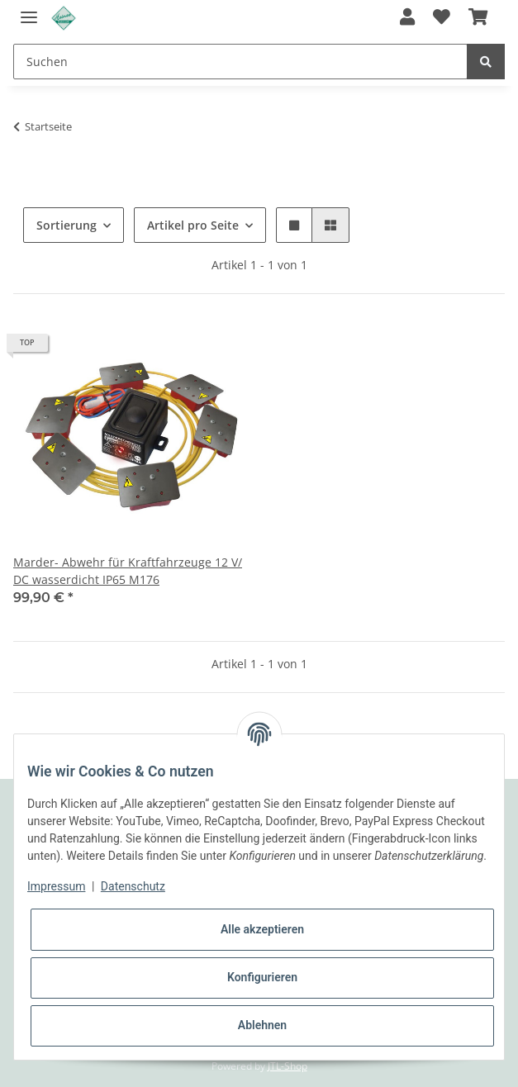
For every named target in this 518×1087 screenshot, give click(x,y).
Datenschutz (133, 886)
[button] (406, 18)
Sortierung (66, 225)
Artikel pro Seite (193, 225)
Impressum (56, 886)
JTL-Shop (287, 1066)
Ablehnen (262, 1025)
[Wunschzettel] (441, 18)
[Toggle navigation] (29, 10)
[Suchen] (240, 61)
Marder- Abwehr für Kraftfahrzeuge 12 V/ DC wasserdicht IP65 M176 (127, 570)
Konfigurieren (262, 977)
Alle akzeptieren (262, 929)
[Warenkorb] (478, 18)
